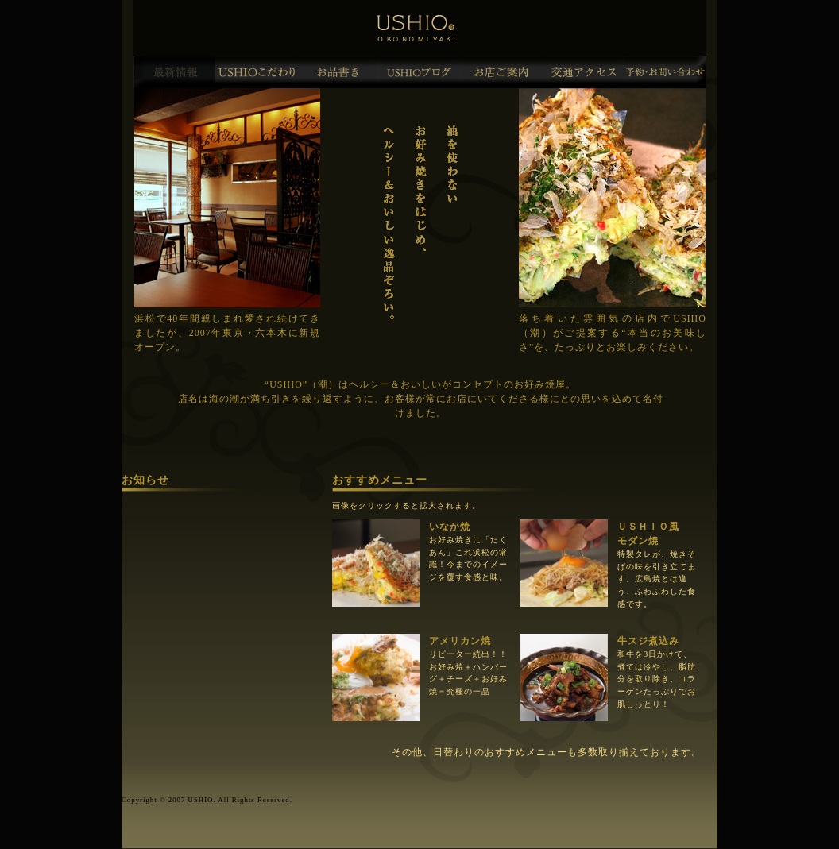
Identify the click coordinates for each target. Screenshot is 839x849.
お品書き (338, 72)
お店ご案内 (502, 72)
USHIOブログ (420, 72)
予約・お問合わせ (665, 72)
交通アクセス (583, 72)
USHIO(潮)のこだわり (256, 72)
